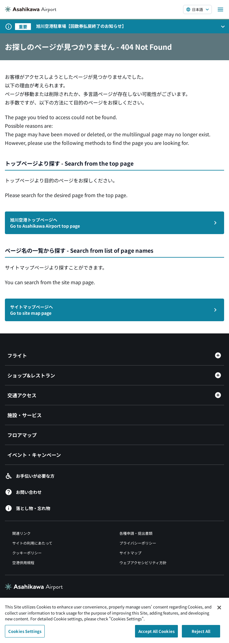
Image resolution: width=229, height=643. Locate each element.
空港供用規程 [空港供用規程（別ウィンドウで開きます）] (23, 562)
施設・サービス (24, 415)
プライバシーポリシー (137, 543)
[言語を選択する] (197, 9)
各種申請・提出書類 (135, 533)
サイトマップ (130, 552)
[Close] (219, 610)
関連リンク (21, 533)
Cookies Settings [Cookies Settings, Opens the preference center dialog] (24, 634)
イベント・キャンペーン (34, 454)
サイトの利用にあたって (32, 543)
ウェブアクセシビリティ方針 (143, 562)
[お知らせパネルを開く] (223, 26)
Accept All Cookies (156, 634)
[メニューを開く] (220, 9)
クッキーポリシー (27, 552)
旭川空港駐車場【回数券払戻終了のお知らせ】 (81, 26)
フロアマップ (22, 435)
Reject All (201, 634)
